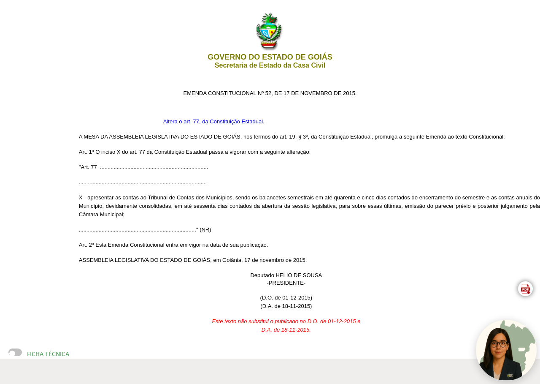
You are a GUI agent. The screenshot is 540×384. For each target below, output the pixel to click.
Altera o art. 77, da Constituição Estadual (213, 121)
